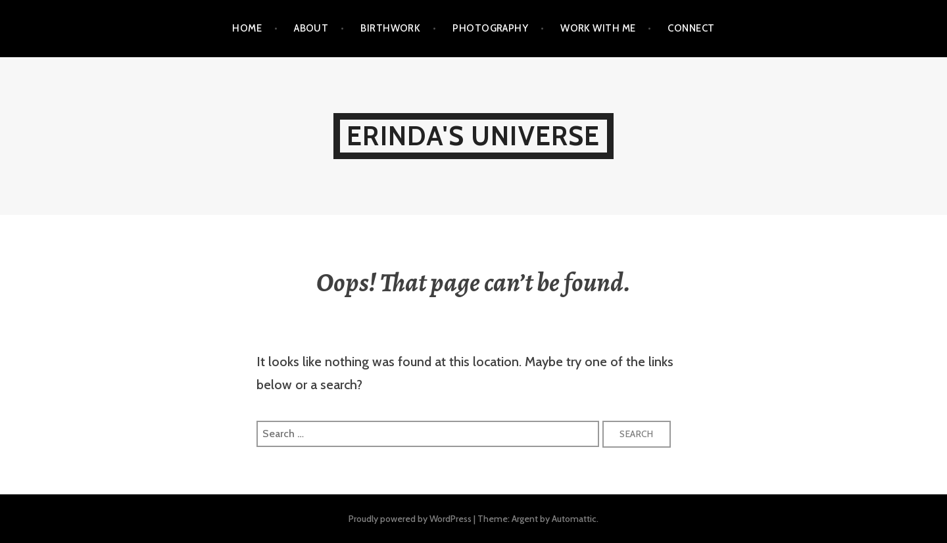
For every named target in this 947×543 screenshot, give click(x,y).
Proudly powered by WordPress (410, 519)
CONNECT (691, 28)
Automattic (574, 519)
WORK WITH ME (597, 28)
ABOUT (311, 28)
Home (247, 28)
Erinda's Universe (473, 136)
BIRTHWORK (390, 28)
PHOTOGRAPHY (490, 28)
